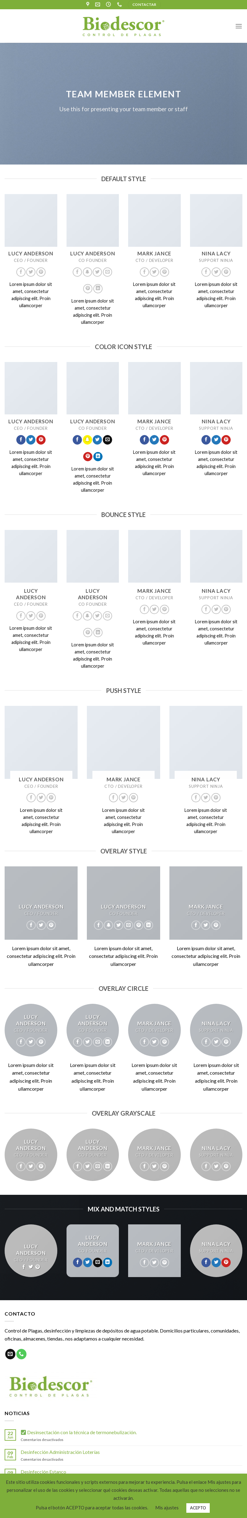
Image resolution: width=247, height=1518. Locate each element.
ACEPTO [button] (198, 1507)
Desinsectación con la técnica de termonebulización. (79, 1432)
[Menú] (238, 26)
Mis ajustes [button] (167, 1507)
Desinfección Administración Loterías (60, 1452)
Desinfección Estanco (43, 1472)
